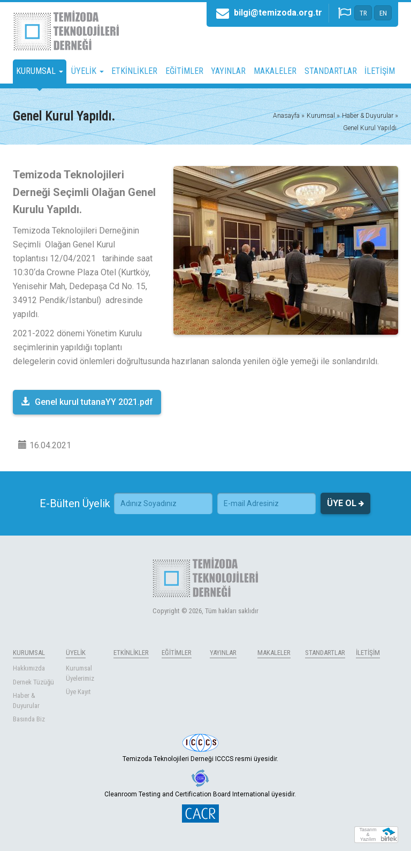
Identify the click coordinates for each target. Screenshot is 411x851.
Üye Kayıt (78, 692)
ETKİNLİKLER (134, 71)
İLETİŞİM (379, 71)
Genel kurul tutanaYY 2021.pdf (87, 402)
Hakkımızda (29, 668)
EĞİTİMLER (184, 71)
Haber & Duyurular (26, 700)
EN (383, 13)
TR (363, 13)
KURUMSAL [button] (39, 71)
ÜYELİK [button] (87, 71)
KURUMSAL (29, 653)
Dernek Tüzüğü (33, 682)
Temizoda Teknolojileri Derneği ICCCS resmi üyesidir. (200, 748)
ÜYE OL (345, 503)
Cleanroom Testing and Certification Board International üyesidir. (200, 783)
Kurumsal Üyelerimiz (80, 673)
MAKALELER (275, 71)
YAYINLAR (228, 71)
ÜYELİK (76, 653)
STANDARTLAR (331, 71)
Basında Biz (29, 719)
